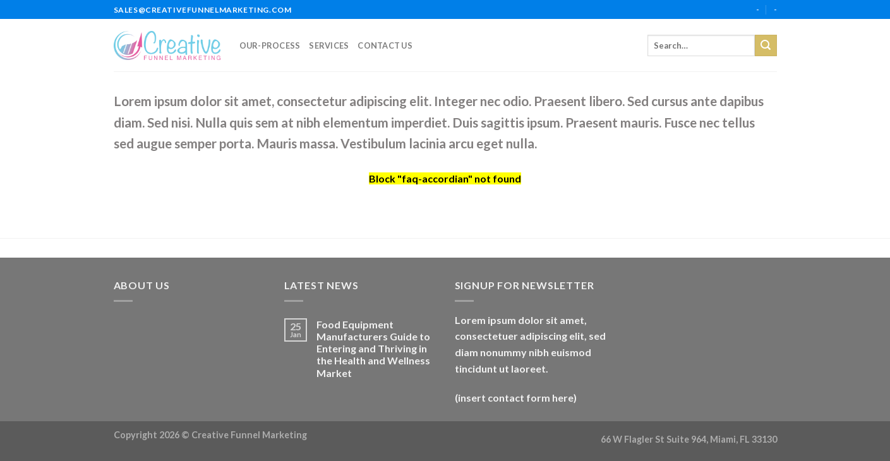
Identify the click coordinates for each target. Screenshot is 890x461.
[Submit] (765, 45)
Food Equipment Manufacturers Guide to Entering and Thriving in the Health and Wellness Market (373, 348)
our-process (270, 45)
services (329, 45)
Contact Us (385, 45)
